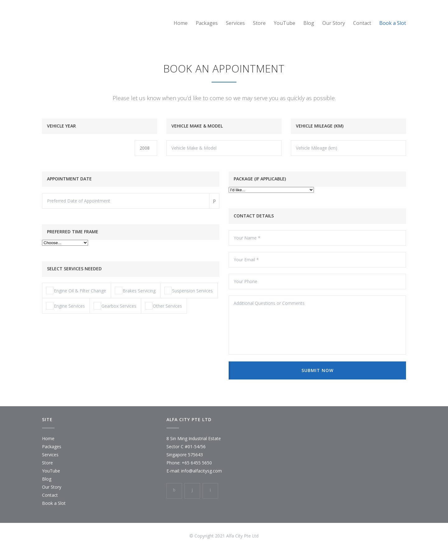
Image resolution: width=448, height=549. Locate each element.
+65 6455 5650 (197, 463)
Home (181, 23)
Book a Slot (392, 23)
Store (259, 23)
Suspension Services (188, 290)
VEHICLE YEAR (61, 126)
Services (235, 23)
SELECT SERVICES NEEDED (74, 269)
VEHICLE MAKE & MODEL (197, 126)
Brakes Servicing (135, 290)
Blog (308, 23)
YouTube (284, 23)
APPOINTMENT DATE (69, 179)
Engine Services (65, 305)
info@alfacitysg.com (201, 471)
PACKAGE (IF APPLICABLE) (260, 179)
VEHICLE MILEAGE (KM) (319, 126)
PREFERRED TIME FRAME (72, 232)
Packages (207, 23)
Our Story (333, 23)
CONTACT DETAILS (254, 216)
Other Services (163, 305)
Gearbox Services (115, 305)
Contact (362, 23)
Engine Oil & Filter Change (76, 290)
